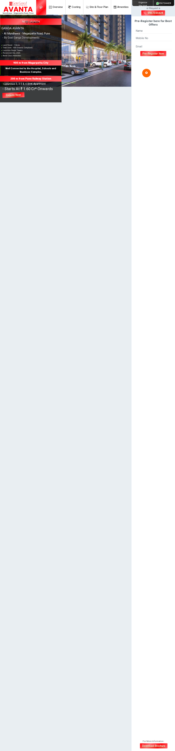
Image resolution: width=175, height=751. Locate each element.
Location (32, 22)
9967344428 (163, 3)
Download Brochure (153, 746)
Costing (74, 7)
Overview (56, 7)
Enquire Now (13, 95)
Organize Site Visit (142, 4)
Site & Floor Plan (97, 7)
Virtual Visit (98, 22)
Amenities (121, 7)
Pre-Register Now (153, 53)
